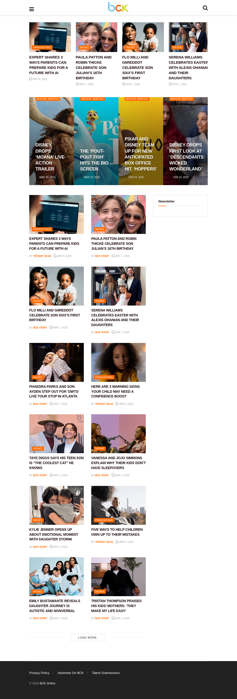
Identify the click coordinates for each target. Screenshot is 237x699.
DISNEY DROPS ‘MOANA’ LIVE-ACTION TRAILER (50, 156)
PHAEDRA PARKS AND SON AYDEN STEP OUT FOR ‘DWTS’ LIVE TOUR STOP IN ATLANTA (54, 391)
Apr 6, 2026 (124, 404)
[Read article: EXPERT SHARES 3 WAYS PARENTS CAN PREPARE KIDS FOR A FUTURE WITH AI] (50, 37)
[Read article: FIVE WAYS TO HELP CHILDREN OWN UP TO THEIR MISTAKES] (118, 505)
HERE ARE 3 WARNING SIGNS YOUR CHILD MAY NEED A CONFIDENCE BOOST (115, 391)
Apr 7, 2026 (85, 84)
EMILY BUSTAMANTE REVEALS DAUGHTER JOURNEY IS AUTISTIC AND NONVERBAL (54, 606)
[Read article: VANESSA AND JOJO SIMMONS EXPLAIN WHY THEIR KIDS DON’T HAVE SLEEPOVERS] (118, 433)
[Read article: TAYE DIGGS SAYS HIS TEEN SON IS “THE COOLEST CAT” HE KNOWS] (56, 433)
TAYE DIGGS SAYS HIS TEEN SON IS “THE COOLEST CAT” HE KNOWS (56, 463)
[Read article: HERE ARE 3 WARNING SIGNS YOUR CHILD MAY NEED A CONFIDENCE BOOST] (118, 362)
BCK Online (47, 683)
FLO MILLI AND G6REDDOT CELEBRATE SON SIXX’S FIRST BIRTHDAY (137, 67)
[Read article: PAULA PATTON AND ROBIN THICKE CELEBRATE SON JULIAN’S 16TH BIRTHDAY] (97, 37)
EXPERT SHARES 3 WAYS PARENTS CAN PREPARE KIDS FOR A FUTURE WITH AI (54, 243)
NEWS (84, 47)
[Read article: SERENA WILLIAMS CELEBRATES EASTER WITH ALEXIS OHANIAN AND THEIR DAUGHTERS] (189, 37)
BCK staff (102, 256)
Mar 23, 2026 (90, 177)
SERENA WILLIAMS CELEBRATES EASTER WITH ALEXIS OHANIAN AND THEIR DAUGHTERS (189, 67)
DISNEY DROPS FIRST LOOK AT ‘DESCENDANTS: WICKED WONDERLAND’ (187, 156)
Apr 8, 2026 (38, 79)
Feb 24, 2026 (134, 177)
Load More (87, 637)
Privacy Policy (39, 673)
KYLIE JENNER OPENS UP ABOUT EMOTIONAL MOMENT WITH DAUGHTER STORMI (53, 534)
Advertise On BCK (71, 673)
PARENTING (42, 47)
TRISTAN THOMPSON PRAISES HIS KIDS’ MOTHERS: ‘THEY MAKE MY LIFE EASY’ (116, 606)
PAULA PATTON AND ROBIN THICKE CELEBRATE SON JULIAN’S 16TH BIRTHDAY (94, 67)
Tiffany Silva (42, 256)
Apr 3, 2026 (58, 475)
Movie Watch (48, 98)
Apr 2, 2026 (58, 618)
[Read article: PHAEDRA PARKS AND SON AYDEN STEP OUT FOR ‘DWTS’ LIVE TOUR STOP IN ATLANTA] (56, 362)
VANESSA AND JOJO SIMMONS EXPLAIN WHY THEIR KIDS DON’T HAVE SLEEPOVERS (118, 463)
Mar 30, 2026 (45, 177)
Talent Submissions (106, 673)
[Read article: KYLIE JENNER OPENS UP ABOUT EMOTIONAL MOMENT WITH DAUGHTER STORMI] (56, 505)
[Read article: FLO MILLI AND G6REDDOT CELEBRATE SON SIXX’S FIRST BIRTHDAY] (143, 37)
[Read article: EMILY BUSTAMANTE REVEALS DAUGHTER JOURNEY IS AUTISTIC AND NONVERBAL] (56, 576)
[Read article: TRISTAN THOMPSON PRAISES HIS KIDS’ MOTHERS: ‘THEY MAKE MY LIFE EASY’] (118, 576)
